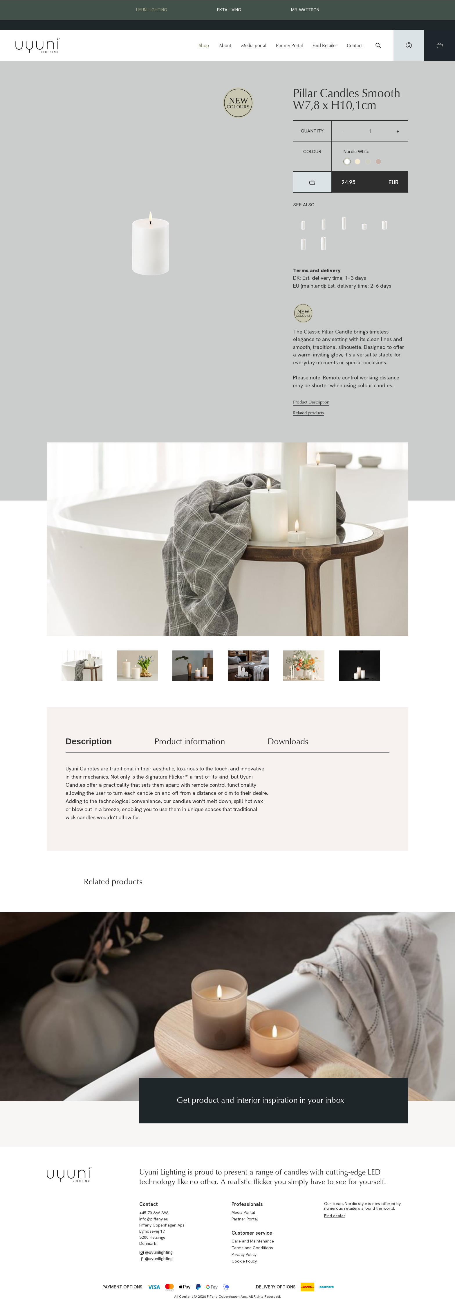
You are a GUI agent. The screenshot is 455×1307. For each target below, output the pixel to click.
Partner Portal (289, 45)
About (225, 45)
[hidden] (408, 45)
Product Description (311, 402)
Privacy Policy (244, 1254)
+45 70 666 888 (153, 1212)
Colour (312, 151)
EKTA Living (229, 10)
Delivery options (275, 1287)
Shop (204, 45)
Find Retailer (325, 45)
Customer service (252, 1233)
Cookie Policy (244, 1261)
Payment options (122, 1287)
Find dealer (334, 1215)
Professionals (247, 1204)
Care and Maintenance (253, 1241)
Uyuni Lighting (151, 10)
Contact (355, 45)
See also (304, 205)
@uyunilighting (156, 1252)
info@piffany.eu (153, 1219)
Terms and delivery (317, 270)
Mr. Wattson (305, 10)
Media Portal (243, 1212)
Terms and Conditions (252, 1247)
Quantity (312, 131)
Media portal (253, 45)
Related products (308, 413)
